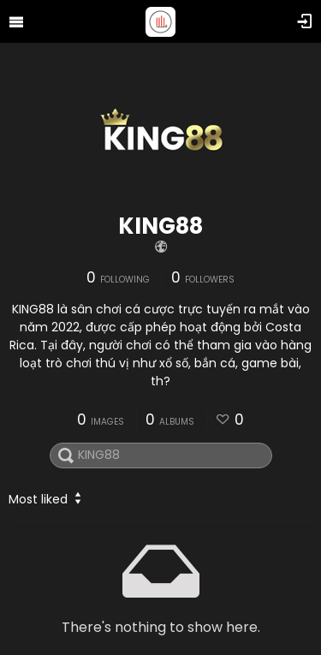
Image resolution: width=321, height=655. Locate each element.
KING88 (160, 226)
